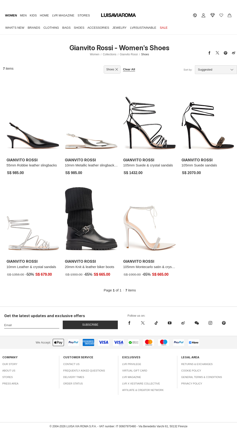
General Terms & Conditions (201, 377)
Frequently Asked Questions (84, 370)
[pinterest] (224, 323)
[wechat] (197, 323)
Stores (84, 15)
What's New (14, 27)
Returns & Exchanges (197, 364)
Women (11, 15)
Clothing (51, 27)
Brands (34, 27)
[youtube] (169, 323)
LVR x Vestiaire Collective (141, 383)
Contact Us (71, 364)
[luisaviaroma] (118, 15)
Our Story (9, 364)
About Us (8, 370)
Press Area (10, 383)
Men (23, 15)
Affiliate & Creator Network (143, 390)
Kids (33, 15)
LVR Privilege (131, 364)
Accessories (98, 27)
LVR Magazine (63, 15)
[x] (143, 323)
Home (44, 15)
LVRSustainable (143, 27)
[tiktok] (156, 323)
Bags (66, 27)
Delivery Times (73, 377)
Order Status (73, 383)
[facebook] (132, 323)
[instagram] (210, 323)
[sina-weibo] (183, 323)
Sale (164, 27)
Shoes (79, 27)
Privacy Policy (191, 383)
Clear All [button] (129, 69)
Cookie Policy (191, 370)
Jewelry (119, 27)
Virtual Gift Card (134, 370)
